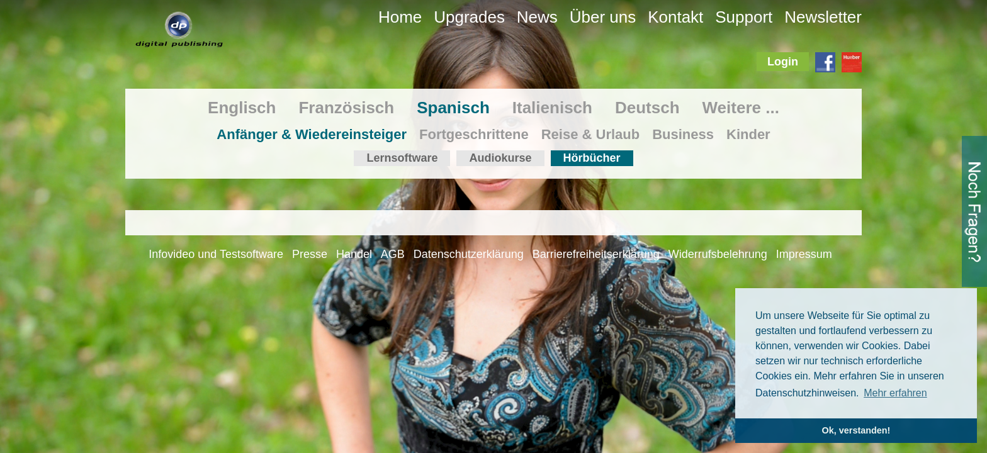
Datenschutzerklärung (469, 254)
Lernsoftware (401, 158)
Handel (354, 254)
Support (743, 17)
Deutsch (647, 107)
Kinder (748, 134)
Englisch (242, 107)
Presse (309, 254)
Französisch (346, 107)
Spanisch (453, 107)
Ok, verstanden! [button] (856, 430)
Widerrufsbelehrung (717, 254)
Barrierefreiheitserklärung (596, 254)
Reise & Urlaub (590, 134)
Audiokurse (500, 158)
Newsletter (823, 17)
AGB (393, 254)
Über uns (603, 17)
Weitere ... (740, 107)
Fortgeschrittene (474, 134)
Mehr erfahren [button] (895, 393)
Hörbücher (592, 158)
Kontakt (675, 17)
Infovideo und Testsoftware (216, 254)
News (537, 17)
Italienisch (552, 107)
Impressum (804, 254)
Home (400, 17)
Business (683, 134)
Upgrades (469, 17)
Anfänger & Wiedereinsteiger (312, 134)
